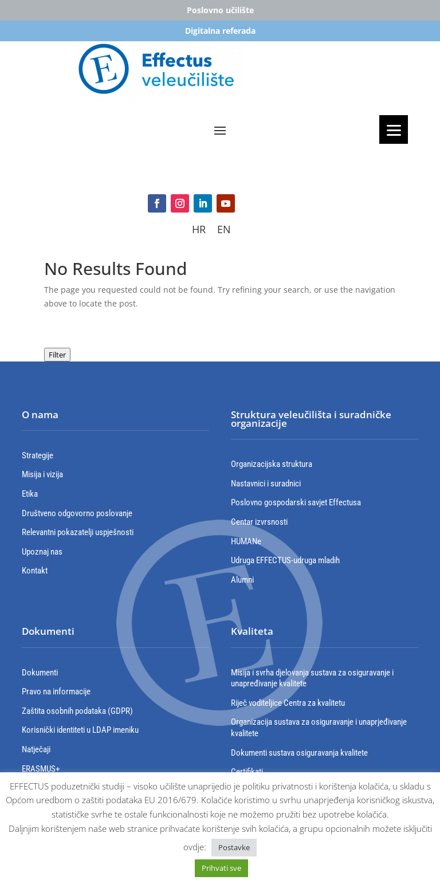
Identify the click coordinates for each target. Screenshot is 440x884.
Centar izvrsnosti (259, 522)
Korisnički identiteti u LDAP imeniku (80, 730)
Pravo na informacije (56, 691)
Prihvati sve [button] (221, 868)
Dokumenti (40, 672)
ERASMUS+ (41, 769)
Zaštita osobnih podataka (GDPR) (77, 711)
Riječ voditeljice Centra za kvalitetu (288, 703)
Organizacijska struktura (271, 464)
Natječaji (36, 749)
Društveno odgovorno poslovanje (77, 513)
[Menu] (393, 129)
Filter (57, 354)
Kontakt (35, 570)
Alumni (242, 580)
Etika (30, 494)
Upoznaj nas (42, 552)
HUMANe (246, 541)
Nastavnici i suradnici (266, 483)
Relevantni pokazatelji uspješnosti (77, 532)
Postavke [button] (234, 847)
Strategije (37, 455)
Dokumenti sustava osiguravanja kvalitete (299, 753)
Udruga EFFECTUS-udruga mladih (285, 560)
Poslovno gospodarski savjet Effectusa (296, 502)
